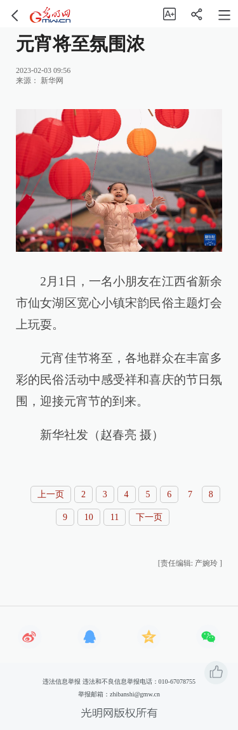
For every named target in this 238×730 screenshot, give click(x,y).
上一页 (50, 494)
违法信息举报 (62, 681)
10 (88, 517)
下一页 (149, 517)
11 (114, 517)
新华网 (52, 80)
